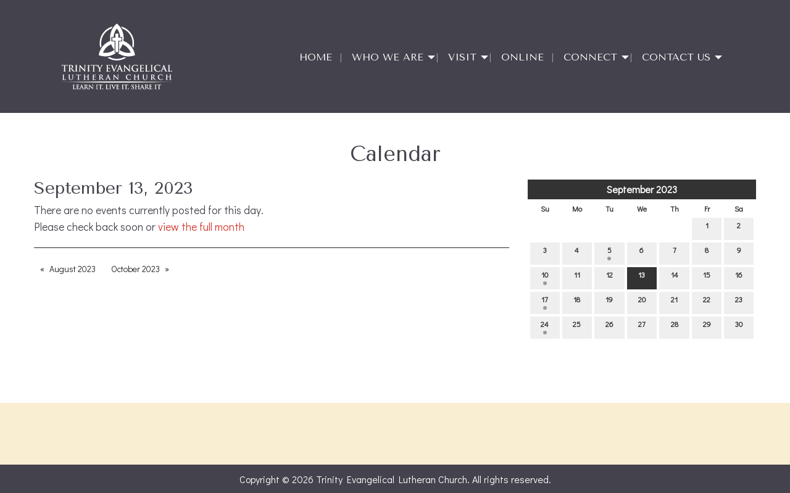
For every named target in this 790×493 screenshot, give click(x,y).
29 (707, 326)
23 (738, 302)
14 (674, 277)
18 (576, 302)
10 (544, 277)
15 (706, 277)
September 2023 (642, 189)
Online (522, 57)
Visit (462, 57)
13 (641, 277)
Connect (590, 57)
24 (545, 326)
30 (738, 326)
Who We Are (387, 57)
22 (706, 302)
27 (642, 326)
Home (315, 57)
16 (738, 277)
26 (609, 326)
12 (609, 277)
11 (577, 277)
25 (577, 326)
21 (674, 302)
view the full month (201, 227)
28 (674, 326)
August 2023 (72, 269)
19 (609, 302)
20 (642, 302)
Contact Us (676, 57)
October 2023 (135, 269)
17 (544, 302)
